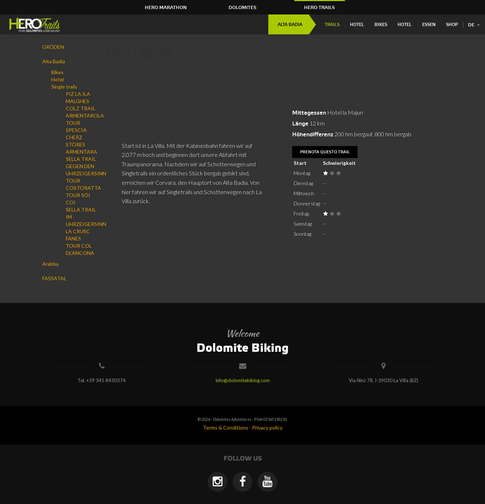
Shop (452, 24)
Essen (429, 24)
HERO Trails (319, 7)
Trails (332, 24)
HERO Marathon (166, 7)
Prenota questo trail (325, 152)
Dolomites (242, 7)
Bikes (380, 24)
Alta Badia (290, 24)
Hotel (357, 24)
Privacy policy (267, 427)
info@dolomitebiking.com (243, 380)
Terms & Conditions (225, 427)
